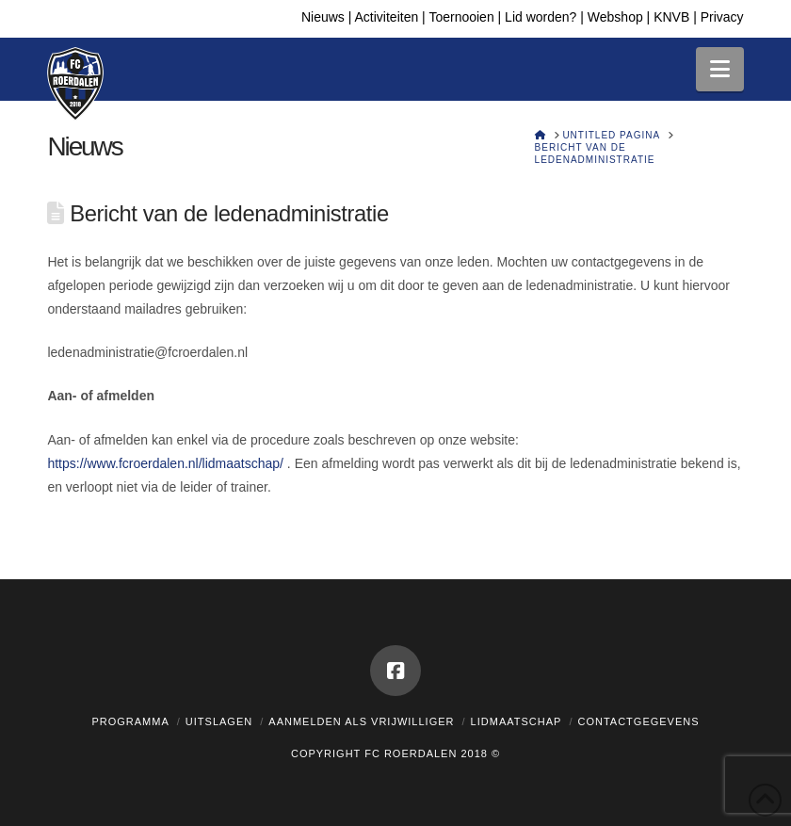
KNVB (671, 16)
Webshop (615, 16)
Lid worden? (540, 16)
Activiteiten (387, 16)
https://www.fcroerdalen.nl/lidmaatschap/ (165, 463)
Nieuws (323, 16)
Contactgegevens (638, 721)
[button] (720, 69)
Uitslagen (219, 721)
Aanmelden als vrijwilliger (361, 721)
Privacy (722, 16)
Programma (130, 721)
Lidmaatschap (516, 721)
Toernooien (460, 16)
